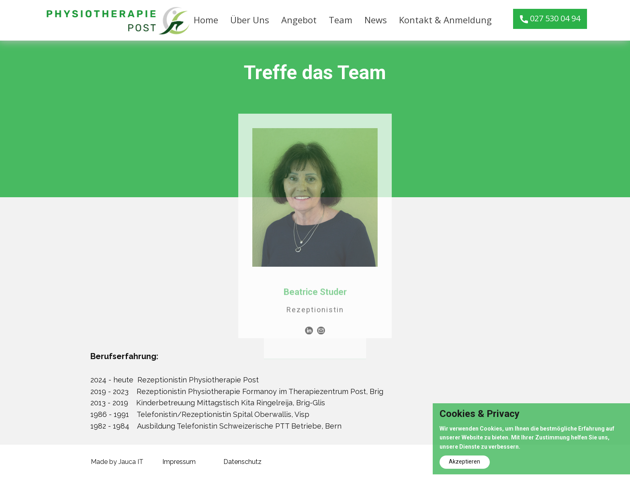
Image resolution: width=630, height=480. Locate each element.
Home (206, 20)
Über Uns (249, 20)
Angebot (299, 20)
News (375, 20)
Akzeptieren (464, 461)
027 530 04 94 (550, 19)
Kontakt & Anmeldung (445, 20)
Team (340, 20)
